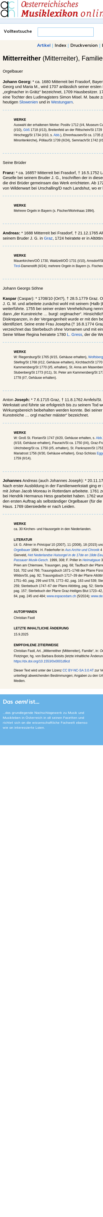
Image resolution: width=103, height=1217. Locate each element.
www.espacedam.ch (61, 596)
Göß (26, 130)
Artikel (44, 45)
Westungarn (62, 102)
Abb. (57, 135)
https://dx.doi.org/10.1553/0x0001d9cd (42, 661)
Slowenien (28, 102)
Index (60, 45)
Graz (48, 238)
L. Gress (74, 334)
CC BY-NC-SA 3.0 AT (78, 670)
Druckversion (84, 45)
